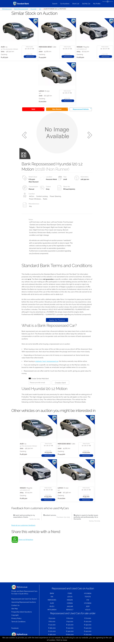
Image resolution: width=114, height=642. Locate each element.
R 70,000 (88, 618)
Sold (38, 109)
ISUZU (52, 606)
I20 (40, 9)
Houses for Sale (19, 635)
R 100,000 (87, 621)
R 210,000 (69, 628)
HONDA (70, 603)
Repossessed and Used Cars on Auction (73, 588)
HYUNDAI (87, 593)
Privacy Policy (16, 618)
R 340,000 (69, 631)
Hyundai (33, 9)
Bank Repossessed (21, 9)
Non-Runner (59, 109)
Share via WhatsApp (25, 540)
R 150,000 (87, 625)
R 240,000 (87, 628)
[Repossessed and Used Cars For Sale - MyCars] (23, 3)
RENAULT (69, 610)
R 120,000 (69, 625)
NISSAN (70, 600)
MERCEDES (52, 600)
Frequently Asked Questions (21, 612)
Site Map (14, 609)
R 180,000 (52, 628)
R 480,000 (52, 634)
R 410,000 (87, 631)
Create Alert (60, 383)
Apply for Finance (57, 320)
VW (87, 600)
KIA (52, 597)
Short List (75, 4)
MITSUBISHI (52, 610)
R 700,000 (87, 634)
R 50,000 (52, 618)
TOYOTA (88, 597)
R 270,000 (52, 631)
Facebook (15, 628)
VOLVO (87, 610)
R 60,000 (70, 618)
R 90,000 (70, 621)
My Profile (96, 4)
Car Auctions (64, 4)
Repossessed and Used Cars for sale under (72, 613)
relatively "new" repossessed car (46, 361)
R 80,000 (52, 621)
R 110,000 (52, 625)
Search (54, 4)
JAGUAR (70, 606)
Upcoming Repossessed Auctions (23, 602)
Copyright (15, 615)
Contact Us (15, 605)
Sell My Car (86, 4)
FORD (70, 593)
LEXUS (69, 597)
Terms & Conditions (18, 622)
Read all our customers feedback (23, 525)
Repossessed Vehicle (82, 109)
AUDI (52, 603)
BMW (52, 593)
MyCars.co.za (7, 9)
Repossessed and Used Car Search (24, 599)
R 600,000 (70, 634)
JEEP (88, 606)
